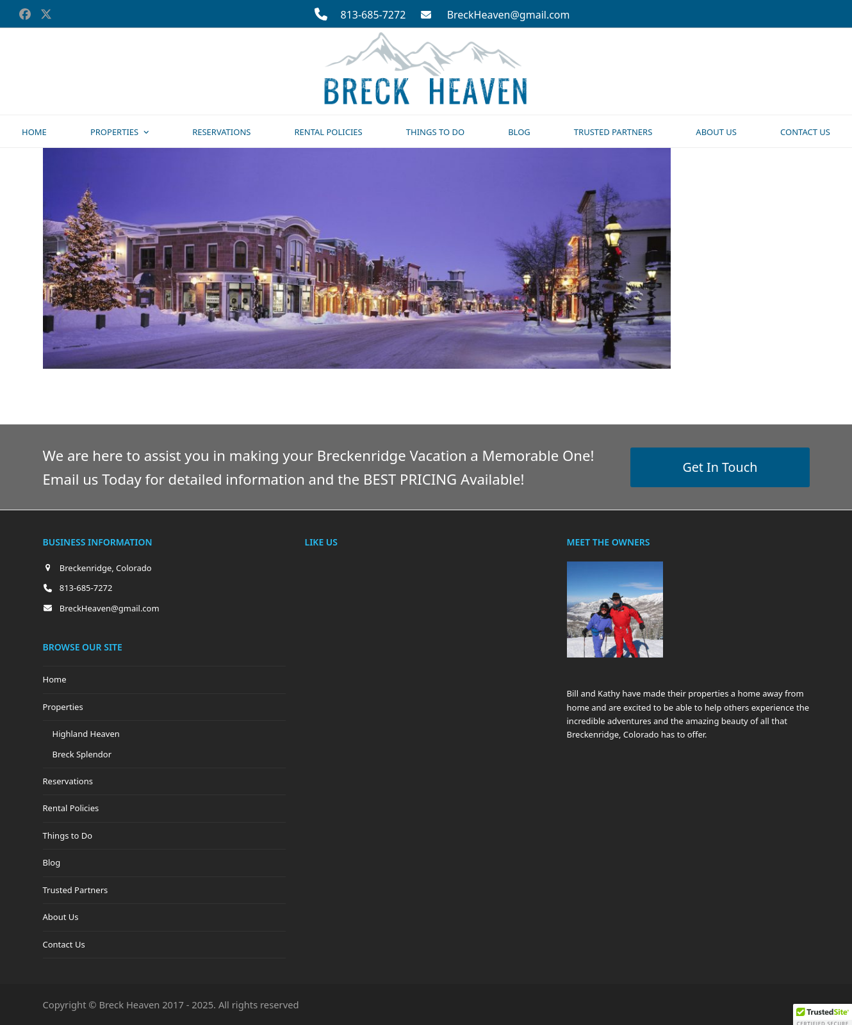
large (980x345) (223, 390)
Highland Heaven (86, 733)
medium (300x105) (316, 390)
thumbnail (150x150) (421, 390)
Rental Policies (71, 808)
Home (55, 679)
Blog (52, 862)
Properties (63, 707)
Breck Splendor (82, 754)
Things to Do (68, 835)
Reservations (68, 781)
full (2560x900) (139, 390)
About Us (61, 917)
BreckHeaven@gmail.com (508, 15)
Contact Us (64, 944)
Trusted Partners (75, 890)
